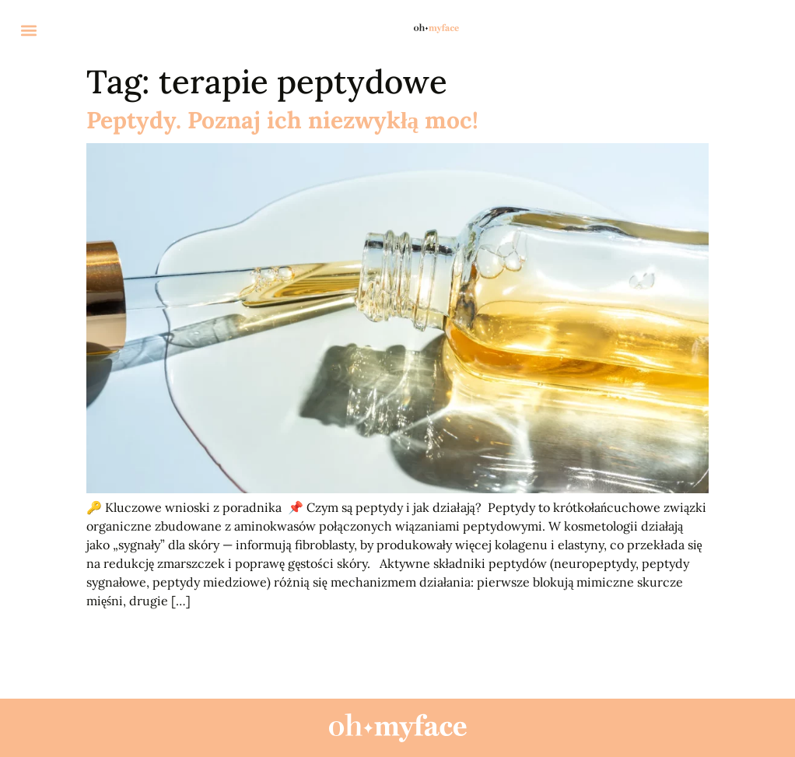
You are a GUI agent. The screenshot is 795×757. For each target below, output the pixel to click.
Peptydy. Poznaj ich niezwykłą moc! (282, 120)
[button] (28, 31)
